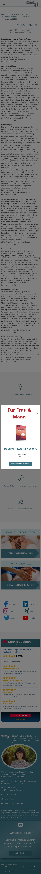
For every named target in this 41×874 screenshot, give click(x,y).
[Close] (37, 413)
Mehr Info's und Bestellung (21, 464)
